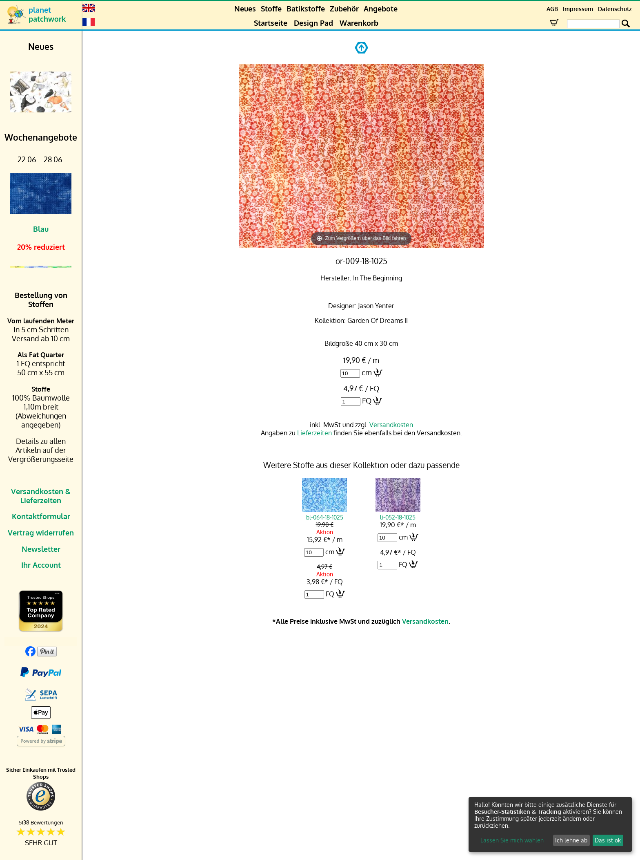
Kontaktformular (41, 516)
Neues (245, 8)
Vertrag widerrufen (41, 532)
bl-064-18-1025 (324, 513)
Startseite (270, 22)
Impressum (578, 8)
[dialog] (550, 824)
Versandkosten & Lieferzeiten (41, 496)
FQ (366, 400)
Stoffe (271, 8)
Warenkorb (359, 22)
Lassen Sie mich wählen (512, 840)
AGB (552, 8)
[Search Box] (593, 24)
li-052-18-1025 (398, 513)
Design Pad (313, 22)
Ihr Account (41, 564)
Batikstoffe (306, 8)
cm (367, 372)
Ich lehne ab (571, 840)
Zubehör (344, 8)
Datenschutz (615, 8)
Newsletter (41, 548)
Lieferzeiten (314, 433)
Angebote (381, 8)
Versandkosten (391, 425)
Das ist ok (608, 840)
